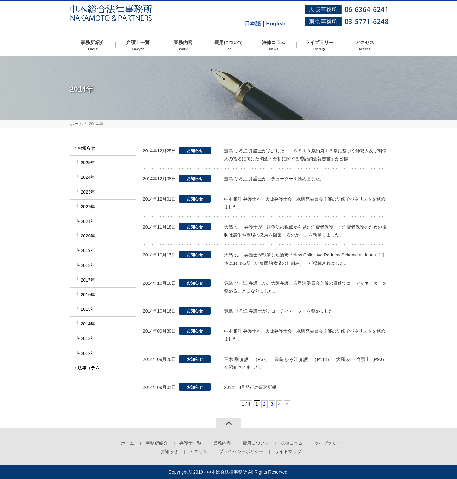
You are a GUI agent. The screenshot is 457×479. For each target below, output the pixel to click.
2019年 (88, 250)
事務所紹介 (92, 45)
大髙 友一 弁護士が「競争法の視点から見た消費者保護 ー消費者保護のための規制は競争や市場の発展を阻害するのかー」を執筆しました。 (305, 230)
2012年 (88, 353)
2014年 (88, 323)
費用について (228, 45)
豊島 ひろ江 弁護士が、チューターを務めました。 (274, 178)
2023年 (88, 192)
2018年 (88, 265)
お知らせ (86, 147)
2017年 (88, 280)
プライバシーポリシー (241, 451)
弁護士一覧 (138, 45)
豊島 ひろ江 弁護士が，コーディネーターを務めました (278, 311)
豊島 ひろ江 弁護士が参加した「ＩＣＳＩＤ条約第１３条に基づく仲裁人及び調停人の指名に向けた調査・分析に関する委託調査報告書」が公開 (305, 154)
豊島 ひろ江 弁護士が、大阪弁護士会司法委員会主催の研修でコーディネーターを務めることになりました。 (305, 287)
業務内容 (183, 45)
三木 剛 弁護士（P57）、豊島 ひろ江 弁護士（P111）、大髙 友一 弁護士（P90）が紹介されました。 (305, 363)
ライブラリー (319, 45)
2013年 (88, 338)
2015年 (88, 309)
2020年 (88, 235)
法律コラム (273, 45)
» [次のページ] (287, 404)
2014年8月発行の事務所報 (250, 387)
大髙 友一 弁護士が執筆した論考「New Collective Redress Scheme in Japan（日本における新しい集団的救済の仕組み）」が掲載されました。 (304, 258)
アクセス (364, 45)
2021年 (88, 221)
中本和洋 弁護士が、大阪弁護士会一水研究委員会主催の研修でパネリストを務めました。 (304, 203)
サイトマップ (288, 451)
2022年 (88, 206)
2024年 (88, 177)
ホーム (76, 124)
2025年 (88, 162)
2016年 (88, 294)
